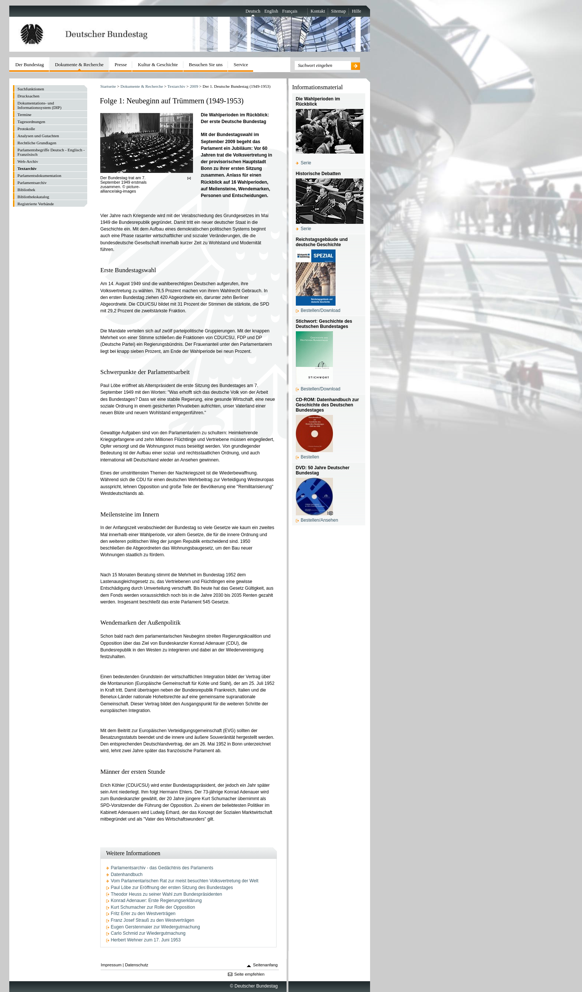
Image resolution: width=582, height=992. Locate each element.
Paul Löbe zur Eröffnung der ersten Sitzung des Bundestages (172, 887)
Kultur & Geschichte (158, 64)
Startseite (108, 86)
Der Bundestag (29, 64)
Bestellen (310, 457)
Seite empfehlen (249, 974)
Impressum (111, 965)
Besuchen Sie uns (206, 64)
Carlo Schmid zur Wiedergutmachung (148, 933)
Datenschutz (136, 965)
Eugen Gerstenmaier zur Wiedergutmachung (155, 927)
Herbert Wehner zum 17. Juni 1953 (146, 940)
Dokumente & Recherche (141, 86)
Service (241, 64)
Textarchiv (176, 86)
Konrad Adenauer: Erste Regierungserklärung (156, 900)
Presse (121, 64)
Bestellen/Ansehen (319, 520)
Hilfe (356, 11)
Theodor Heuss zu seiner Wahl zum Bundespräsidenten (166, 894)
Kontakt (318, 11)
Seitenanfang (265, 965)
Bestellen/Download (320, 310)
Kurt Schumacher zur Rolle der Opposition (153, 907)
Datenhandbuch (127, 874)
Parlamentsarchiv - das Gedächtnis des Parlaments (162, 867)
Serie (306, 162)
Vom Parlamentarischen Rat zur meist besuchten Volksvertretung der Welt (185, 880)
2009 (194, 86)
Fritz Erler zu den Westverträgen (143, 913)
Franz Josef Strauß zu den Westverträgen (152, 920)
